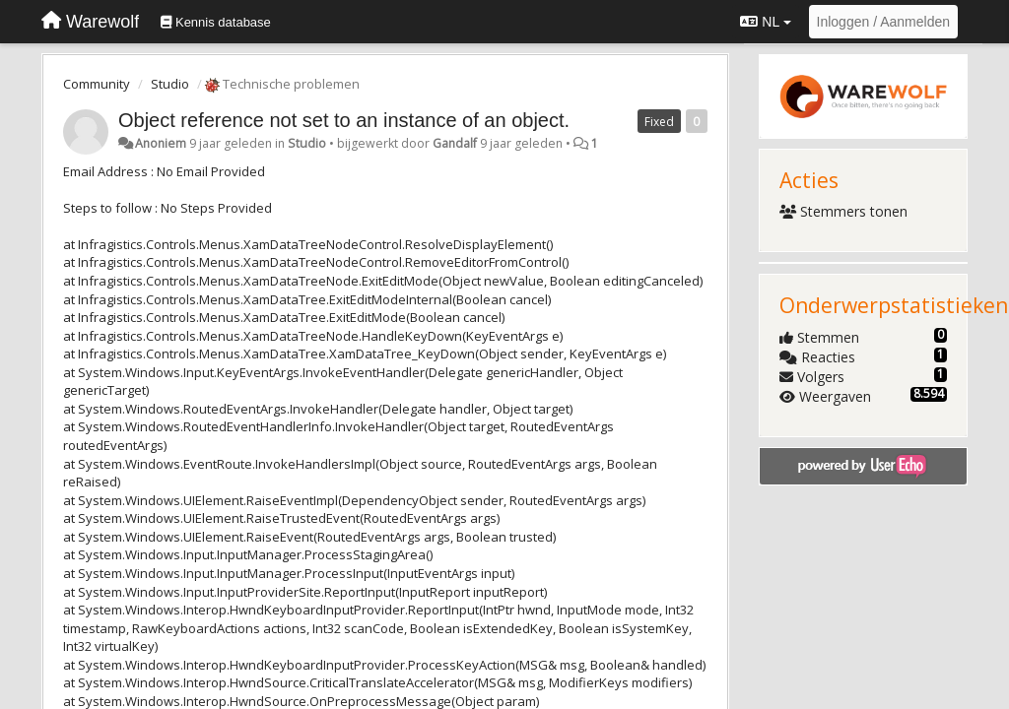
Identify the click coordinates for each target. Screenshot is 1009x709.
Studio (170, 84)
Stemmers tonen (843, 211)
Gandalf (455, 143)
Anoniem (160, 143)
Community (96, 84)
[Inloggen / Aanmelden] (883, 21)
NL (765, 22)
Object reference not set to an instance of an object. (344, 120)
